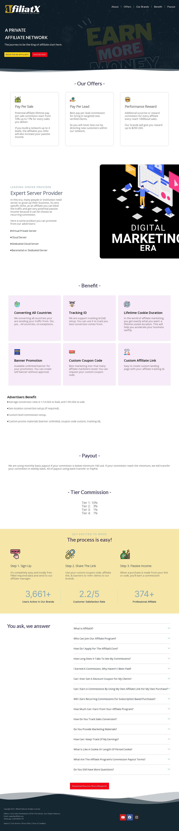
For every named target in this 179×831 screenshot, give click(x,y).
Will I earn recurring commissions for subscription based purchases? (114, 699)
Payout (171, 6)
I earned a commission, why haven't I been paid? (102, 668)
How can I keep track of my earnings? (96, 739)
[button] (17, 54)
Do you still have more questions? (94, 769)
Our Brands (142, 6)
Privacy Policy (26, 823)
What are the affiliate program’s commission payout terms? (109, 759)
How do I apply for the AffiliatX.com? (96, 648)
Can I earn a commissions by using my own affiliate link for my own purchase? (121, 689)
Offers (127, 6)
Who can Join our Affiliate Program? (95, 638)
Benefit (158, 6)
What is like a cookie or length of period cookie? (103, 749)
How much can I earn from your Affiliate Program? (103, 709)
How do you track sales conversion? (95, 719)
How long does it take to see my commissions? (102, 658)
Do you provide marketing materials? (95, 729)
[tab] (122, 628)
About (115, 6)
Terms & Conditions (39, 823)
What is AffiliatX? (83, 628)
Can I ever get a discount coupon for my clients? (102, 678)
